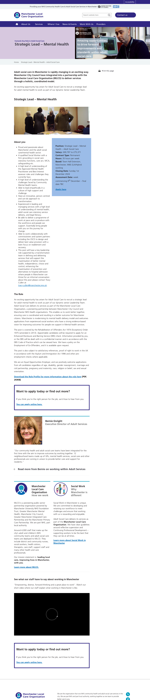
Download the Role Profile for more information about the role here (47, 376)
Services (39, 24)
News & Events (69, 24)
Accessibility (129, 2)
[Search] (109, 15)
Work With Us (86, 24)
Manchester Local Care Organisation (28, 16)
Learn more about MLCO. (26, 567)
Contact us (122, 15)
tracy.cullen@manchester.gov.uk (32, 285)
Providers (100, 24)
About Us (25, 24)
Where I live (53, 24)
